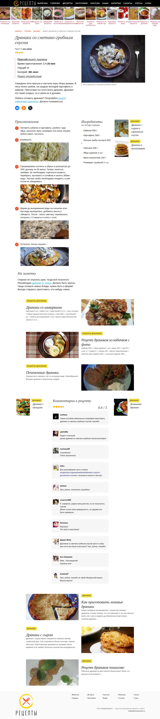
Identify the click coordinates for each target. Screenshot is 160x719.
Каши (105, 3)
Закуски (95, 3)
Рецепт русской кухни (30, 76)
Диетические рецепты (133, 22)
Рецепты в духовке (144, 22)
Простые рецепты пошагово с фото (26, 705)
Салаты (128, 3)
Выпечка (43, 3)
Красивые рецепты (112, 22)
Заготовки (81, 3)
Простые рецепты (80, 22)
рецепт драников (32, 59)
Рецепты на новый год (101, 22)
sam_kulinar (27, 49)
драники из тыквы (41, 283)
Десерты (68, 3)
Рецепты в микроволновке (69, 22)
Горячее (55, 3)
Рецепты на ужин (37, 22)
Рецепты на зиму (123, 22)
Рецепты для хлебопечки (91, 23)
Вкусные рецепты (15, 22)
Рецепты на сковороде (5, 22)
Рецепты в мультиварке (59, 22)
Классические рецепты (26, 22)
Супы (148, 3)
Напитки (116, 3)
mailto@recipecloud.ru (136, 711)
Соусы (138, 3)
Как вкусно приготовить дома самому (25, 3)
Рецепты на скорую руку (155, 23)
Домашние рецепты (47, 22)
